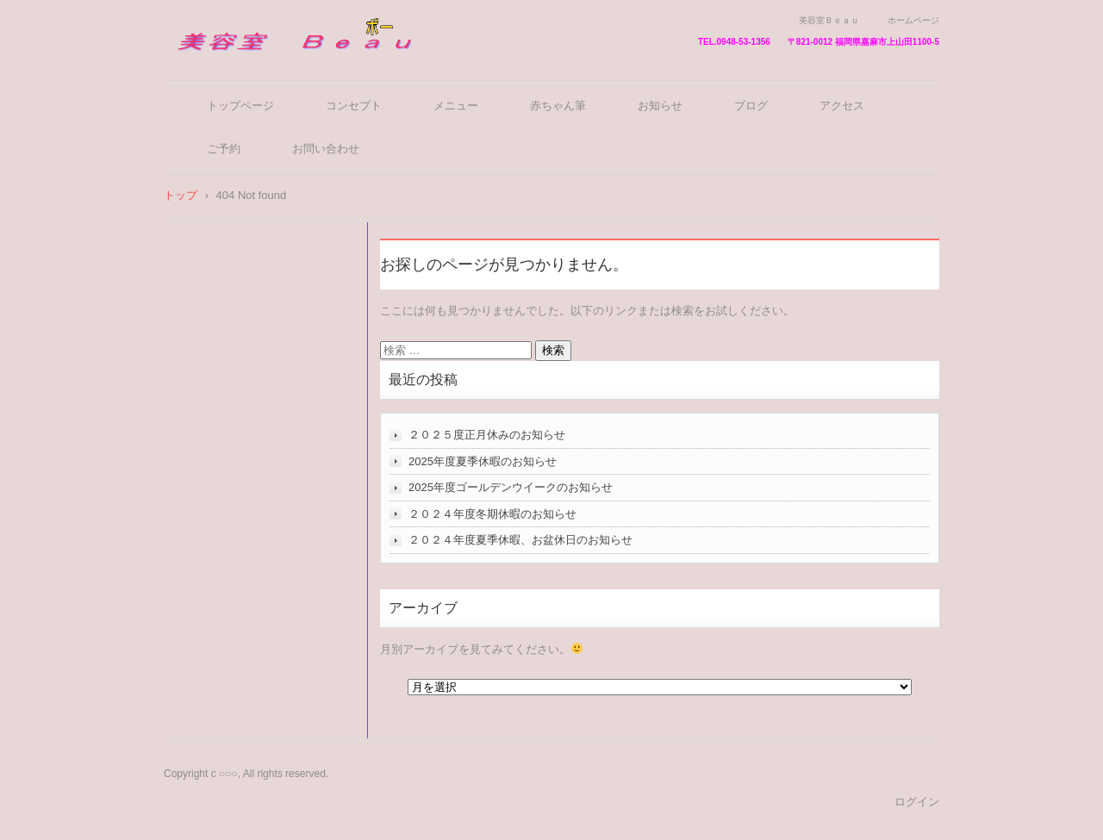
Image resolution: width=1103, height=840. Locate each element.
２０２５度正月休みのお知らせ (486, 434)
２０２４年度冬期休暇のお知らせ (492, 513)
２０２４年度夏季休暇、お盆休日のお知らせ (520, 539)
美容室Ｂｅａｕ (223, 62)
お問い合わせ (325, 148)
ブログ (751, 105)
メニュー (455, 105)
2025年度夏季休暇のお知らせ (482, 461)
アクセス (841, 105)
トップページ (240, 105)
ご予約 (223, 148)
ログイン (916, 801)
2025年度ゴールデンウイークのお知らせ (510, 487)
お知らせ (660, 105)
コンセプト (354, 105)
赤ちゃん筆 (558, 105)
